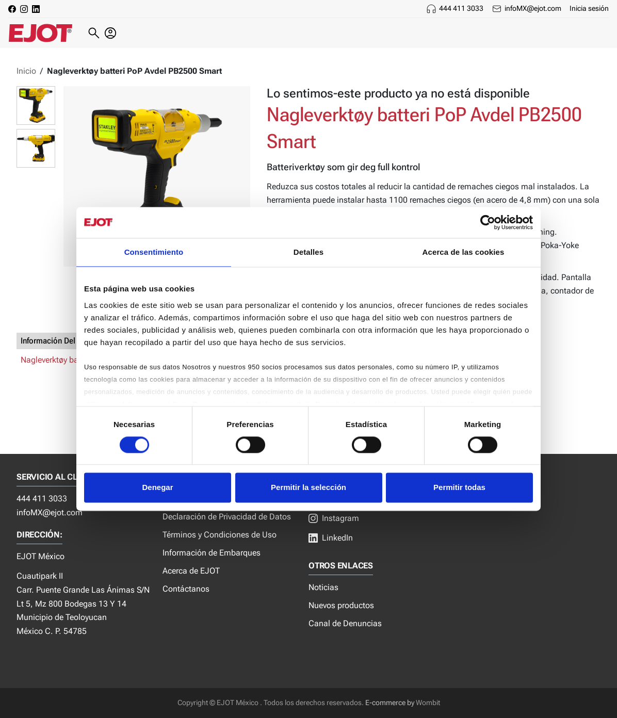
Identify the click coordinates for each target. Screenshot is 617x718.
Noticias (323, 587)
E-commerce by (389, 702)
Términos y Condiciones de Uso (220, 535)
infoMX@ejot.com (533, 8)
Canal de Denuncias (345, 623)
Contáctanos (186, 589)
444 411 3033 (461, 8)
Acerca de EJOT (191, 571)
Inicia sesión (589, 8)
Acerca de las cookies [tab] (464, 252)
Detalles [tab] (308, 252)
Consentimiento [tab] (154, 252)
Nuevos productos (341, 605)
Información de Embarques (212, 553)
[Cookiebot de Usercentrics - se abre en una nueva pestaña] (488, 222)
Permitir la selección (308, 487)
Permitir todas (459, 487)
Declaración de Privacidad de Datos (227, 516)
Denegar (157, 487)
